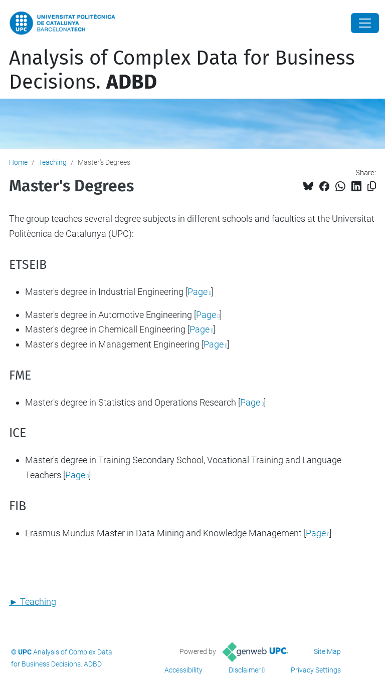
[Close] (365, 23)
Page (197, 291)
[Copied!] (371, 186)
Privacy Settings (316, 670)
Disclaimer (245, 670)
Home (18, 162)
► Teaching (32, 601)
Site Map (327, 651)
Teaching (53, 162)
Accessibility (183, 670)
